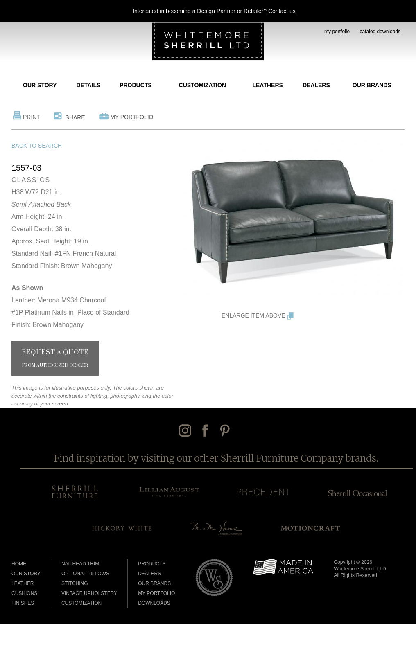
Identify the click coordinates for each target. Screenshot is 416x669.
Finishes (22, 603)
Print (31, 117)
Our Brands (372, 85)
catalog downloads (380, 31)
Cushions (24, 593)
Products (136, 85)
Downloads (154, 603)
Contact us (282, 11)
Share (75, 117)
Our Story (40, 85)
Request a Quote (55, 358)
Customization (202, 85)
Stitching (74, 583)
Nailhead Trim (80, 564)
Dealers (316, 85)
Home (18, 564)
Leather (22, 583)
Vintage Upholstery (89, 593)
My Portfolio (131, 117)
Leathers (267, 85)
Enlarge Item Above (253, 315)
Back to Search (36, 145)
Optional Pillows (85, 574)
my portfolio (337, 31)
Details (89, 85)
